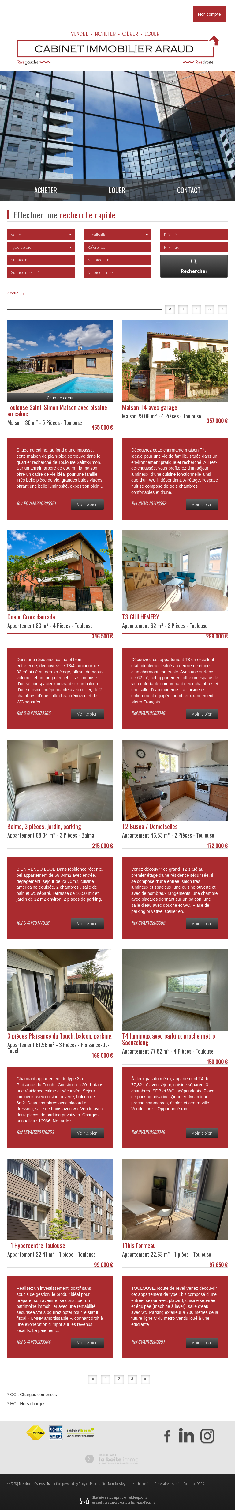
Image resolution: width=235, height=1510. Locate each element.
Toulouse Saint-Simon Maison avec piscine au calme (57, 410)
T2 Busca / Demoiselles (150, 826)
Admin (176, 1484)
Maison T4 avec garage (149, 407)
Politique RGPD (193, 1484)
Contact (191, 191)
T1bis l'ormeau (139, 1245)
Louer (117, 191)
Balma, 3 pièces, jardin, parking (44, 826)
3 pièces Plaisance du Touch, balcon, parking (59, 1035)
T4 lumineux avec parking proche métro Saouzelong (168, 1039)
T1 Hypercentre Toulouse (36, 1245)
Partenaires (162, 1484)
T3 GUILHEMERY (140, 616)
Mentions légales (119, 1484)
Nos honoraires (142, 1484)
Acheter (43, 191)
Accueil (14, 293)
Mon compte (209, 14)
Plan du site (98, 1484)
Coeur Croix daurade (31, 616)
